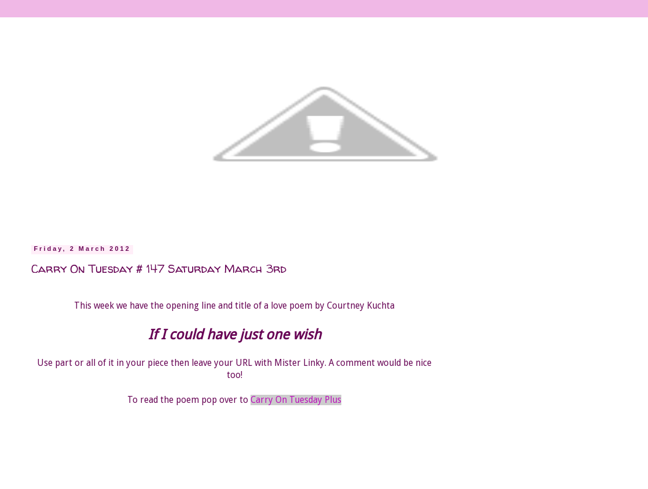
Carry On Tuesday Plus (296, 400)
